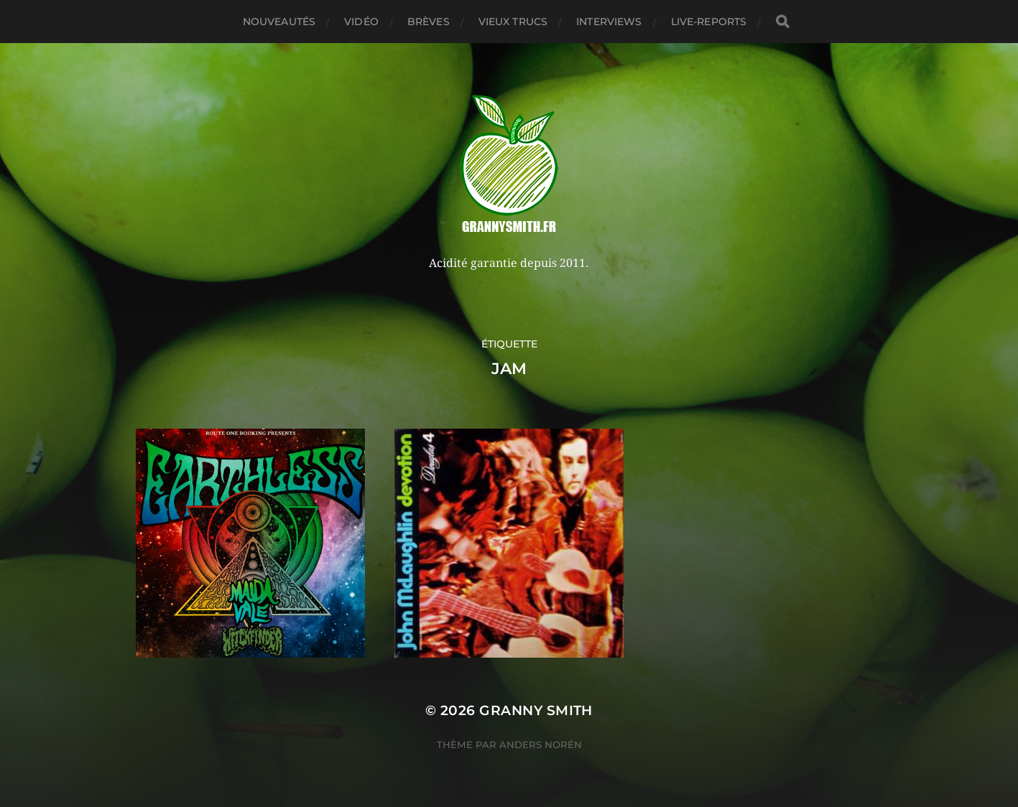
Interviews (609, 21)
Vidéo (361, 21)
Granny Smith (536, 710)
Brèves (428, 21)
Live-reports (709, 21)
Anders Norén (540, 744)
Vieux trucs (513, 21)
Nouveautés (279, 21)
